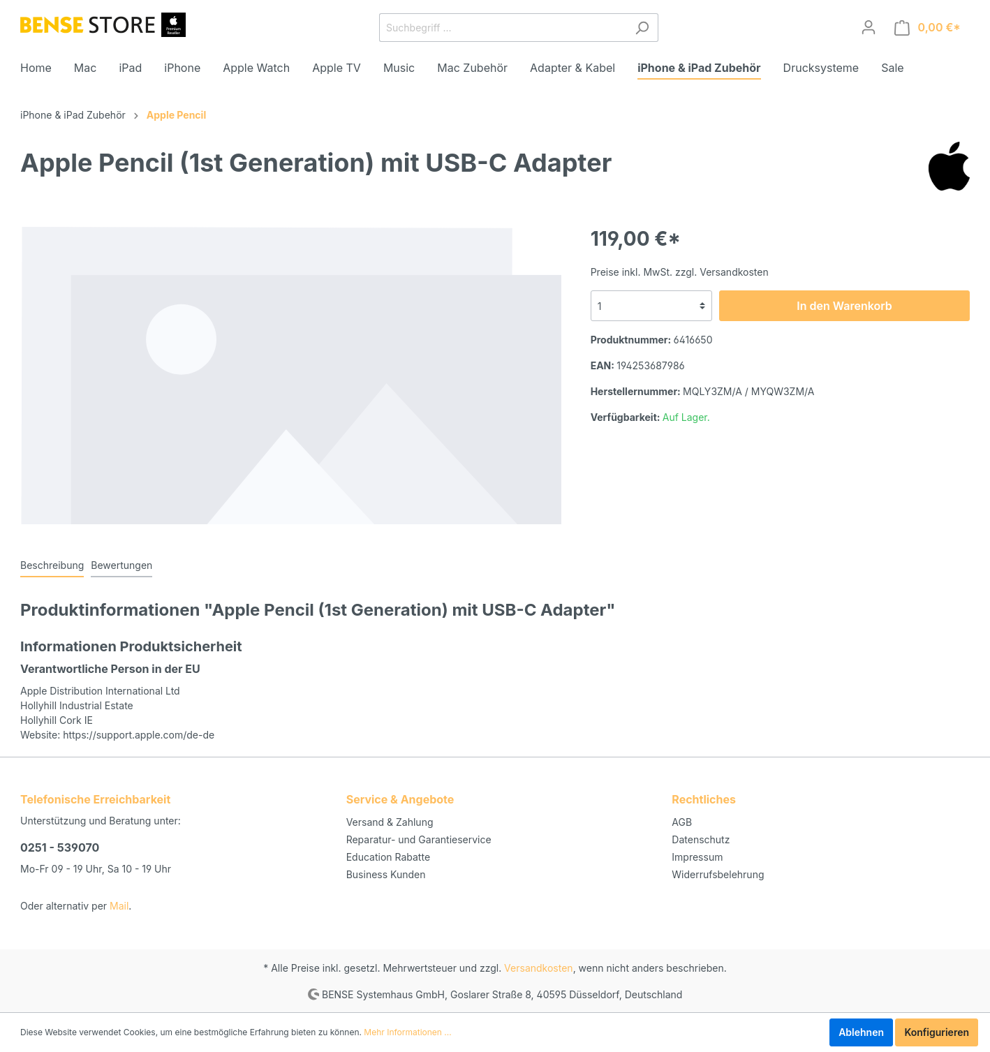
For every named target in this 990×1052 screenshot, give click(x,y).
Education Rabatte (388, 857)
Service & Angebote (400, 799)
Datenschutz (701, 839)
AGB (682, 822)
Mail (119, 906)
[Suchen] (642, 27)
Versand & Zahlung (390, 822)
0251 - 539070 (59, 847)
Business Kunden (386, 874)
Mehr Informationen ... (407, 1032)
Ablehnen (861, 1032)
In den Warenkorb (844, 306)
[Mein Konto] (868, 27)
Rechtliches (704, 799)
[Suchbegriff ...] (502, 27)
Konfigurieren (936, 1032)
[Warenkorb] (927, 27)
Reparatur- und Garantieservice (419, 839)
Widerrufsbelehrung (718, 874)
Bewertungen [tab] (121, 565)
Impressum (697, 857)
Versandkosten (538, 968)
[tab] (52, 564)
